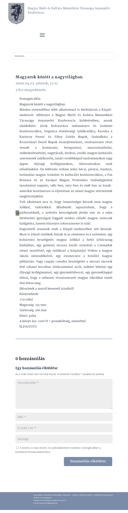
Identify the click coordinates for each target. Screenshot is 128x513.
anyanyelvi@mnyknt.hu (48, 503)
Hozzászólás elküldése (88, 461)
